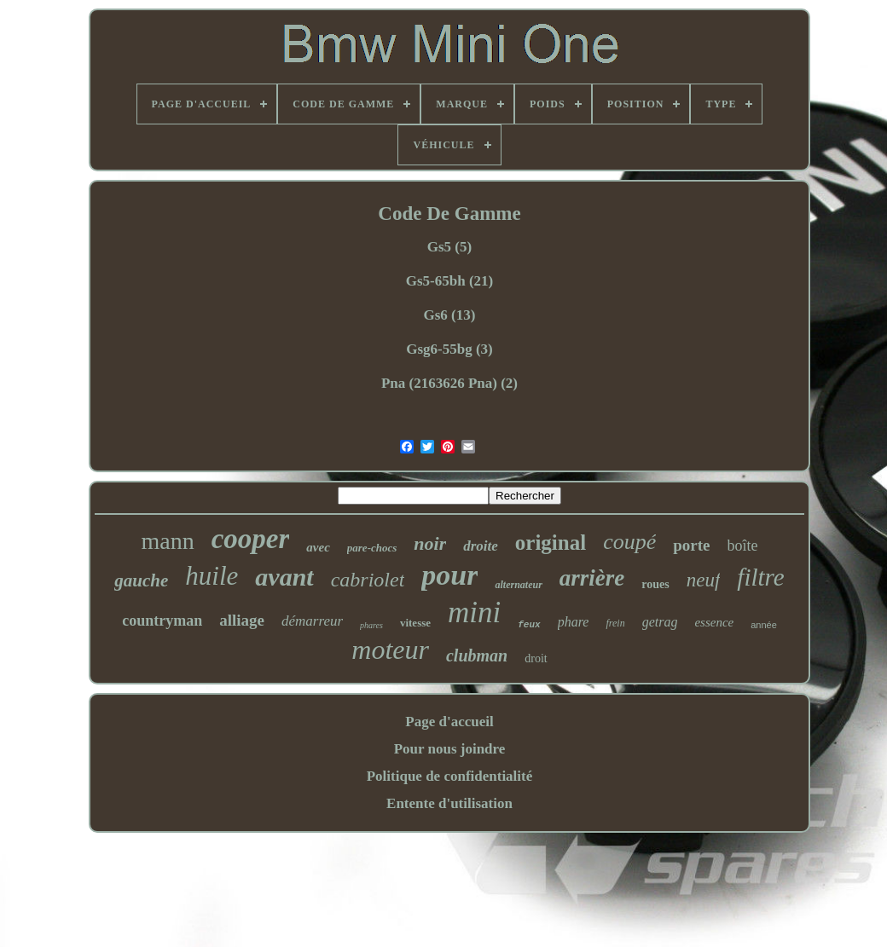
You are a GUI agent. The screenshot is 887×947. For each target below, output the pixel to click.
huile (211, 576)
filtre (760, 577)
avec (317, 547)
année (764, 625)
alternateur (518, 585)
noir (430, 543)
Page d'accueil (449, 721)
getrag (660, 622)
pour (449, 575)
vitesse (415, 622)
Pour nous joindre (450, 749)
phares (371, 625)
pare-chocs (372, 547)
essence (713, 622)
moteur (390, 649)
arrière (592, 578)
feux (529, 625)
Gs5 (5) (449, 247)
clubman (476, 655)
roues (655, 584)
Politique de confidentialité (450, 776)
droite (480, 546)
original (550, 542)
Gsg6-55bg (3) (449, 349)
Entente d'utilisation (449, 803)
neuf (704, 580)
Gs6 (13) (450, 315)
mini (474, 612)
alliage (241, 620)
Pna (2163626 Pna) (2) (449, 383)
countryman (162, 620)
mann (167, 541)
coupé (629, 541)
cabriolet (368, 580)
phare (573, 622)
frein (615, 623)
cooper (251, 538)
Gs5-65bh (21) (449, 281)
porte (691, 545)
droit (536, 658)
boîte (743, 545)
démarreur (312, 621)
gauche (141, 580)
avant (284, 577)
